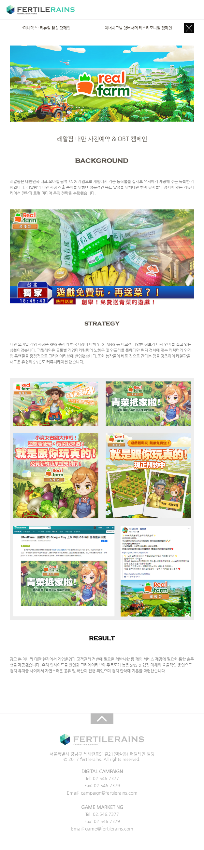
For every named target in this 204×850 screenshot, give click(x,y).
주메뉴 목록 (191, 10)
